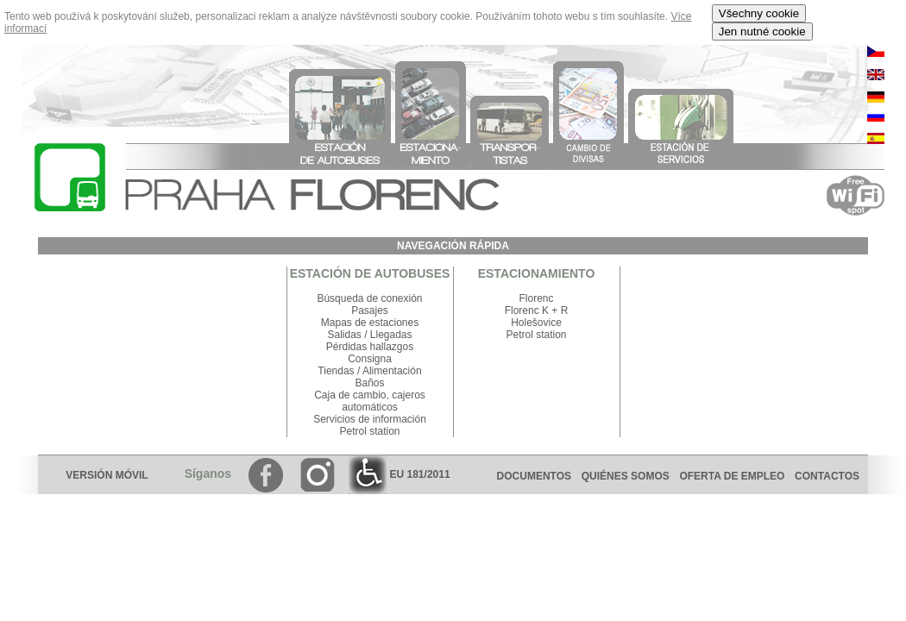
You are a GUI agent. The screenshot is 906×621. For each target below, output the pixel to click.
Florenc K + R (537, 310)
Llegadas (391, 335)
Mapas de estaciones (369, 323)
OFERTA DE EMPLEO (731, 476)
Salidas (344, 335)
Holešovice (536, 323)
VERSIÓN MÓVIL (107, 475)
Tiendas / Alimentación (369, 371)
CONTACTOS (831, 476)
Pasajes (369, 310)
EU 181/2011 (399, 474)
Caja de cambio (350, 395)
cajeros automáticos (383, 401)
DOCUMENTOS (534, 476)
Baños (369, 383)
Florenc (536, 298)
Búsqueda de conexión (369, 298)
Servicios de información (369, 419)
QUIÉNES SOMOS (626, 476)
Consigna (370, 359)
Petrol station (369, 431)
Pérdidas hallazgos (369, 347)
